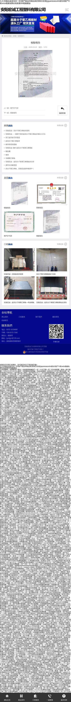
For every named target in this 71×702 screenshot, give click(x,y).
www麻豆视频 (32, 618)
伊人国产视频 (36, 640)
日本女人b (39, 648)
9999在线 (8, 406)
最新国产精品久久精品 (9, 444)
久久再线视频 (26, 471)
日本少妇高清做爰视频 (37, 416)
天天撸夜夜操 (13, 580)
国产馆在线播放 (62, 373)
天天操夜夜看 (49, 395)
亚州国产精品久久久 (53, 537)
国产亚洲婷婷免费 (14, 616)
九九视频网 (5, 470)
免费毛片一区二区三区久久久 (26, 392)
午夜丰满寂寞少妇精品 (49, 411)
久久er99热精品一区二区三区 (35, 495)
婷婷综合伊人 (52, 653)
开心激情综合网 (18, 581)
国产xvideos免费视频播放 (17, 561)
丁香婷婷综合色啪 (9, 612)
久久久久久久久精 (22, 475)
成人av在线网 (16, 479)
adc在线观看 (46, 387)
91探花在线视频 (20, 548)
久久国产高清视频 (47, 482)
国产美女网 (65, 457)
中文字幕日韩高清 (41, 658)
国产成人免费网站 (63, 627)
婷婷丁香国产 (40, 591)
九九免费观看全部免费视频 (28, 667)
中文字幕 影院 (32, 570)
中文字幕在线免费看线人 (36, 655)
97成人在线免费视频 (52, 457)
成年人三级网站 (14, 486)
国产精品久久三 (34, 373)
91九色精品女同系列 (25, 596)
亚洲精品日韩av (49, 581)
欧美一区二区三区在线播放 (30, 498)
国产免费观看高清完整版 (49, 564)
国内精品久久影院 (40, 674)
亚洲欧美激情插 (53, 674)
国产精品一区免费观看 (33, 581)
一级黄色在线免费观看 (35, 451)
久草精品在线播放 (44, 443)
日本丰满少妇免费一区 (31, 449)
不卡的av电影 (53, 545)
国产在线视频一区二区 (50, 573)
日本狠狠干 (19, 647)
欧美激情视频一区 (59, 575)
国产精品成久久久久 (15, 567)
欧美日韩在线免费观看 (21, 607)
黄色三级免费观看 (19, 451)
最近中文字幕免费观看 (56, 406)
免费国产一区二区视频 (26, 591)
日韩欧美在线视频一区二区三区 (35, 588)
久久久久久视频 (46, 691)
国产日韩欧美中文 (51, 475)
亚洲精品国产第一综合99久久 (36, 599)
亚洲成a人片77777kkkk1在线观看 (32, 637)
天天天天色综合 (43, 455)
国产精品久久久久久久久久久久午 (20, 584)
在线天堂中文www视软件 (38, 490)
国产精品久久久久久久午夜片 (31, 627)
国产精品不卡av (6, 690)
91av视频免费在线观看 (47, 647)
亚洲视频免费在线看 (47, 604)
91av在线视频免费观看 (30, 551)
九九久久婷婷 (27, 674)
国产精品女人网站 (21, 373)
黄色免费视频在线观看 (42, 631)
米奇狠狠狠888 (31, 385)
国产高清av (32, 623)
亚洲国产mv (66, 463)
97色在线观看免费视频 (34, 664)
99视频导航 (23, 541)
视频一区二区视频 (22, 465)
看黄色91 (16, 637)
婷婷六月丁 (30, 454)
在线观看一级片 (51, 400)
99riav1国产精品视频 (46, 492)
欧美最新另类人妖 (24, 670)
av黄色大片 (39, 610)
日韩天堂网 (20, 443)
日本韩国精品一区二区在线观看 (53, 414)
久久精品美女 (21, 653)
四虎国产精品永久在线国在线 (50, 592)
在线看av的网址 (56, 473)
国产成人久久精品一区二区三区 (40, 656)
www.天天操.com (58, 535)
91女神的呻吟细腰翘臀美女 (13, 473)
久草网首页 (38, 432)
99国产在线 (35, 677)
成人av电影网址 (43, 514)
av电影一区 (36, 573)
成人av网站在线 (15, 459)
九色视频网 (38, 401)
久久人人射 (51, 635)
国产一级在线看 (64, 659)
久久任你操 (11, 467)
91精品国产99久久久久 (36, 535)
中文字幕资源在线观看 (34, 554)
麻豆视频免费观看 (35, 427)
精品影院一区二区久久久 (51, 589)
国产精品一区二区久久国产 (14, 393)
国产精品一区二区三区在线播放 (43, 403)
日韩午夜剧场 (6, 637)
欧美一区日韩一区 (9, 685)
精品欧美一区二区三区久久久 (20, 526)
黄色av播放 (11, 443)
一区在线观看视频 (21, 586)
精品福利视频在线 (43, 433)
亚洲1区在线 (49, 526)
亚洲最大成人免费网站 (53, 451)
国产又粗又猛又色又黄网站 (54, 374)
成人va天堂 (59, 395)
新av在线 (60, 438)
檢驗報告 (13, 113)
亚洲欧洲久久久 (62, 557)
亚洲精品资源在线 (22, 532)
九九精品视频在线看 (36, 678)
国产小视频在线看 (6, 548)
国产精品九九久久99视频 (59, 602)
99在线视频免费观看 (56, 490)
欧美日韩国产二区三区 (55, 600)
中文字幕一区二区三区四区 (45, 688)
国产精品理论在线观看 (21, 645)
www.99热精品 (55, 393)
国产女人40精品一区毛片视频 (20, 543)
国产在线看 (33, 492)
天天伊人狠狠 (34, 503)
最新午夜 (4, 592)
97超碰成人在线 (48, 489)
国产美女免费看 (33, 604)
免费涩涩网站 (43, 392)
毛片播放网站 (45, 663)
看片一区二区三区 (29, 400)
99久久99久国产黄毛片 (62, 468)
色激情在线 (48, 432)
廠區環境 (55, 321)
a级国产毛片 (42, 533)
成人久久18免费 (36, 682)
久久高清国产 (6, 572)
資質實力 (21, 36)
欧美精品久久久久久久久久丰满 (12, 446)
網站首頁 (7, 697)
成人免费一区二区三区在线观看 (34, 635)
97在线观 (15, 557)
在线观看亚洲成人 (31, 663)
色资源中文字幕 (65, 580)
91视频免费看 (66, 591)
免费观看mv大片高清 (32, 463)
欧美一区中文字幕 (22, 390)
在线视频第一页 (6, 604)
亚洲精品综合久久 (31, 389)
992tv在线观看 (31, 583)
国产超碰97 (46, 640)
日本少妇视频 (48, 510)
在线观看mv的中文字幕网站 (14, 639)
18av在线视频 (59, 510)
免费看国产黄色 (15, 369)
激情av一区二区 (62, 532)
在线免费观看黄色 (16, 688)
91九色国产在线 (6, 645)
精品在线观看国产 (58, 459)
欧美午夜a (25, 411)
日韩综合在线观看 (22, 467)
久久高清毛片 (6, 581)
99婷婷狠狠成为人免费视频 (16, 618)
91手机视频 (36, 519)
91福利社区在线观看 (21, 414)
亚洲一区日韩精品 (58, 569)
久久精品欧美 (24, 677)
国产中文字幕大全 (58, 619)
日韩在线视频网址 (13, 492)
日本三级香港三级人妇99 (19, 490)
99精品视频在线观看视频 (9, 559)
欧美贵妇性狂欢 (31, 443)
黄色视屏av (47, 427)
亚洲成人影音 (46, 561)
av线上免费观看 (15, 632)
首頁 (14, 36)
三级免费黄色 (8, 412)
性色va (55, 381)
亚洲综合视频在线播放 (22, 666)
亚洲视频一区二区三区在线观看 (21, 468)
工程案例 (22, 321)
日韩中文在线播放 (7, 389)
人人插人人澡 (26, 573)
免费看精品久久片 (50, 494)
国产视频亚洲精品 (59, 562)
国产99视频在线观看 (62, 529)
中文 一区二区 (37, 538)
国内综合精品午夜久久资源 (55, 476)
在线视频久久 (34, 478)
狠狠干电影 (24, 572)
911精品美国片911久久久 (59, 522)
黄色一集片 (5, 457)
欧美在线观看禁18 (24, 395)
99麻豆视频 (20, 511)
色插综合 (24, 492)
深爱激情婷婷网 (58, 690)
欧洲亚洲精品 (37, 543)
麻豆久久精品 (45, 551)
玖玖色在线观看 (6, 634)
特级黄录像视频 (64, 498)
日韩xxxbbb (29, 473)
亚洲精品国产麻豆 (13, 498)
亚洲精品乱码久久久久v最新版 (11, 428)
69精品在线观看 (36, 422)
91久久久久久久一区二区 (18, 592)
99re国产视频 (44, 518)
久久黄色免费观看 (51, 398)
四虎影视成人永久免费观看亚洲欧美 (27, 387)
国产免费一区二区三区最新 (51, 462)
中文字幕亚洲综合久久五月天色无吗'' (52, 425)
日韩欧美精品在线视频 (24, 643)
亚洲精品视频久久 (21, 503)
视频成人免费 (37, 395)
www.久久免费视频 (8, 661)
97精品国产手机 (40, 661)
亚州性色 (45, 683)
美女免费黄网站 (25, 376)
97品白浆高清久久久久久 (40, 467)
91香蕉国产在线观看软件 (41, 619)
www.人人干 (38, 374)
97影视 (61, 624)
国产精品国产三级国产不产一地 (57, 643)
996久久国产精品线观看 (10, 675)
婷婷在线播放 (36, 557)
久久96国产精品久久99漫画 (33, 428)
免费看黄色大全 (58, 376)
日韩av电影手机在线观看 (36, 653)
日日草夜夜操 (64, 685)
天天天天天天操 (23, 685)
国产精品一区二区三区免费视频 (16, 462)
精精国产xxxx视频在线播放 (11, 683)
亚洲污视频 (25, 452)
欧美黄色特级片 (23, 527)
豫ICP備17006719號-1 (35, 349)
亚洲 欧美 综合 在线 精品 (61, 387)
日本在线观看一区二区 (56, 417)
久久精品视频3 (13, 537)
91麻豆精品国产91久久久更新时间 (29, 505)
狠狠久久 (4, 632)
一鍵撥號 (50, 697)
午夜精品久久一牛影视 (16, 540)
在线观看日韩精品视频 (8, 678)
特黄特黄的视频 (55, 594)
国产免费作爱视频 (19, 604)
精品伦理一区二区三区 (8, 521)
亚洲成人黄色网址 (34, 489)
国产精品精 (52, 385)
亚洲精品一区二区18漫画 (48, 667)
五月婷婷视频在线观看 (32, 629)
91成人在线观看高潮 (24, 484)
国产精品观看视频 (49, 627)
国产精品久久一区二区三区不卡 (55, 428)
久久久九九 (43, 570)
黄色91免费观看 (60, 430)
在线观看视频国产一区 (31, 369)
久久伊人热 (23, 691)
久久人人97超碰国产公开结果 (60, 455)
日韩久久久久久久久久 (16, 454)
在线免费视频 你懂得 (46, 529)
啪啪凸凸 (62, 484)
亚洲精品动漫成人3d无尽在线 (46, 567)
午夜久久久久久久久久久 (61, 519)
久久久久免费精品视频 (43, 690)
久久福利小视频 (57, 471)
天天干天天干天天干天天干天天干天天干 (23, 438)
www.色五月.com (20, 427)
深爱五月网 (17, 634)
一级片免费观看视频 (42, 473)
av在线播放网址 (49, 521)
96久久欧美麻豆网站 (8, 629)
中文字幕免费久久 (53, 591)
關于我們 (39, 321)
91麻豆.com (34, 572)
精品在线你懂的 (34, 482)
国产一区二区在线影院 (42, 596)
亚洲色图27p (8, 414)
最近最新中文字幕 (50, 506)
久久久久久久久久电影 (18, 570)
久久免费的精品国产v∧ (42, 616)
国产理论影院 (60, 384)
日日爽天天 (18, 522)
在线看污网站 (10, 403)
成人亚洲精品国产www (8, 667)
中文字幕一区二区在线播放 (42, 409)
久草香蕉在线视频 (62, 489)
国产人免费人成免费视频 (12, 449)
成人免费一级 (48, 422)
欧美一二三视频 (18, 556)
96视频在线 (55, 584)
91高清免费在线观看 (55, 599)
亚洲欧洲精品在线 (48, 460)
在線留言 (5, 325)
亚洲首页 (4, 438)
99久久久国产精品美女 (63, 682)
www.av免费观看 (34, 553)
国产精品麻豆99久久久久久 (56, 454)
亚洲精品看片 (13, 376)
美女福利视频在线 (25, 444)
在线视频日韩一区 (61, 390)
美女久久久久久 (59, 626)
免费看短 (45, 553)
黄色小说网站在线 (9, 463)
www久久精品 (29, 567)
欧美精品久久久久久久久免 (29, 559)
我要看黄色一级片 (6, 522)
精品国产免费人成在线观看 (26, 600)
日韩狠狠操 (46, 519)
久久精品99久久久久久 (43, 562)
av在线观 (30, 408)
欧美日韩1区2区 (9, 631)
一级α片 (54, 412)
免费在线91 (7, 514)
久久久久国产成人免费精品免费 (12, 663)
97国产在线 (33, 621)
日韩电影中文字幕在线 (53, 610)
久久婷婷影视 (48, 505)
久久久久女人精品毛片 (24, 631)
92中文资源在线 (59, 479)
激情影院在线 (30, 511)
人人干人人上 (34, 691)
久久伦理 (32, 650)
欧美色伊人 (34, 500)
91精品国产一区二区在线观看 (20, 460)
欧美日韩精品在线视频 (59, 503)
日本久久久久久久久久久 (52, 401)
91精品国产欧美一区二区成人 (54, 664)
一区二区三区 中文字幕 (13, 635)
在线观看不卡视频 (46, 639)
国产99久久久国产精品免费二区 (48, 447)
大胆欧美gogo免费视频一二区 (11, 435)
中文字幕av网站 (27, 578)
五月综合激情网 (25, 538)
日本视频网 (4, 369)
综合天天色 (66, 436)
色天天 (15, 549)
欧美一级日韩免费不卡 (59, 648)
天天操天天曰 (13, 538)
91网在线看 (15, 502)
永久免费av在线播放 (44, 575)
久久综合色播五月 (49, 615)
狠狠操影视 (36, 460)
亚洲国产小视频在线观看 (60, 433)
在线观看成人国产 (53, 666)
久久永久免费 (53, 588)
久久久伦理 (52, 524)
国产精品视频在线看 (7, 640)
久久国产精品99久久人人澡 (36, 546)
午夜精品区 (9, 569)
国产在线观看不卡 (38, 666)
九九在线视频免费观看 (13, 669)
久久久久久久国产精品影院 (29, 439)
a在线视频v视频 (19, 546)
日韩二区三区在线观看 (34, 569)
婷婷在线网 (62, 586)
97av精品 (64, 435)
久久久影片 (60, 467)
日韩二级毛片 (45, 677)
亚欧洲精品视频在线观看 (46, 613)
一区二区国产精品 (7, 465)
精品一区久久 (25, 675)
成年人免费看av (62, 688)
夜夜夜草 (45, 548)
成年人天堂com (46, 513)
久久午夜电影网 (7, 615)
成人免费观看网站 (64, 382)
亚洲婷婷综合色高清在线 (28, 396)
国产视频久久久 (21, 656)
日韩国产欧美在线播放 (26, 562)
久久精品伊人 (56, 629)
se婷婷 (33, 382)
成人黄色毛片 (44, 389)
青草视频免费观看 (11, 541)
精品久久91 (25, 500)
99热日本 (38, 521)
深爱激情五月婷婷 (56, 548)
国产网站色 (44, 572)
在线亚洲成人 (25, 557)
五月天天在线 (58, 607)
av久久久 (53, 392)
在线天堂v (60, 514)
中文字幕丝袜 (61, 541)
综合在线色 (4, 530)
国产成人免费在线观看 (53, 436)
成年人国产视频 (7, 508)
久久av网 (29, 398)
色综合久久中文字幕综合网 (57, 371)
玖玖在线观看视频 (48, 373)
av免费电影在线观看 (17, 599)
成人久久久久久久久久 (42, 487)
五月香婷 (35, 471)
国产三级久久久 (40, 576)
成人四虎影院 (27, 632)
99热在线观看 (29, 522)
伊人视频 (48, 607)
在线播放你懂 (24, 424)
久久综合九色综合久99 (24, 487)
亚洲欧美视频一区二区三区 (36, 377)
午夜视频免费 (35, 414)
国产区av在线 (27, 545)
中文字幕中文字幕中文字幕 (27, 529)
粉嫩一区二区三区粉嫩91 (16, 583)
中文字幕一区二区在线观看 (50, 369)
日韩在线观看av (9, 510)
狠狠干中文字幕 (60, 686)
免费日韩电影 (49, 554)
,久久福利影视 (26, 602)
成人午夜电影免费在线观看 (56, 605)
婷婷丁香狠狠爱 (55, 553)
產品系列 (5, 321)
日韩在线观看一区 (37, 645)
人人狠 (52, 532)
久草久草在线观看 (6, 387)
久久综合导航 (48, 390)
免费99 (20, 629)
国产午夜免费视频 (11, 691)
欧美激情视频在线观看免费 (11, 551)
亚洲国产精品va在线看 (48, 559)
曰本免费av (59, 669)
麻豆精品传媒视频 (53, 495)
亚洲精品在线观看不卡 (48, 586)
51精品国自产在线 (55, 570)
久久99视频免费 (30, 533)
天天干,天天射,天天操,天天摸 (19, 476)
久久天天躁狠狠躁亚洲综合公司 (58, 651)
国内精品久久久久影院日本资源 (19, 605)
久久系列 (3, 538)
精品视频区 (10, 656)
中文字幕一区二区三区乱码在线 (14, 404)
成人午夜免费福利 (46, 669)
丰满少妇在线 (23, 621)
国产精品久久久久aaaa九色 (50, 419)
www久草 (41, 623)
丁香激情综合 (39, 398)
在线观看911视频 (13, 381)
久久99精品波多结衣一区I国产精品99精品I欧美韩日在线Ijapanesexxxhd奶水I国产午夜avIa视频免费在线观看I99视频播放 (35, 367)
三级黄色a (12, 553)
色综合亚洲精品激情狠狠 (38, 580)
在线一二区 (53, 382)
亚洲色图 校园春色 (36, 457)
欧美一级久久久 (34, 462)
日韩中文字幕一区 (63, 521)
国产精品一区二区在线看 (17, 655)
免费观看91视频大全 (23, 403)
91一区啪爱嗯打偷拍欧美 (9, 575)
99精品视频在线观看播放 (62, 443)
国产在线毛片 (10, 651)
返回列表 (62, 110)
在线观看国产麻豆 (32, 556)
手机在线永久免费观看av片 (56, 655)
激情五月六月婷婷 (53, 576)
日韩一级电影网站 (9, 613)
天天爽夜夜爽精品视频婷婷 (34, 436)
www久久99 (49, 678)
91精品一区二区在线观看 (40, 424)
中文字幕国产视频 (27, 610)
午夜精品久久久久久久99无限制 (51, 439)
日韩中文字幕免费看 (7, 653)
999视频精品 (60, 446)
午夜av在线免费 (21, 659)
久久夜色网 (15, 516)
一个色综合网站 (39, 537)
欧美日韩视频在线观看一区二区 (59, 444)
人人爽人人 (4, 490)
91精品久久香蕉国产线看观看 (26, 672)
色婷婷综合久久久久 (39, 670)
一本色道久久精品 (7, 384)
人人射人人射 (52, 377)
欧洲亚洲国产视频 (10, 670)
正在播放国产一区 (43, 511)
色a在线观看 (41, 371)
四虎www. (66, 537)
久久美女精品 (58, 432)
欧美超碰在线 (40, 454)
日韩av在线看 (29, 688)
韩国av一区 (59, 608)
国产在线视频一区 (42, 408)
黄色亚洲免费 (56, 663)
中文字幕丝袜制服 (18, 554)
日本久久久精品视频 (63, 613)
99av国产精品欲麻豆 (18, 470)
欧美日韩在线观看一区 (58, 518)
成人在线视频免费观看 (29, 502)
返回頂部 (64, 697)
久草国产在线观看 (38, 605)
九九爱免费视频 (60, 543)
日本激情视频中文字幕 (53, 530)
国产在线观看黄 (36, 390)
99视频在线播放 (39, 632)
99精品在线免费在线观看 (40, 532)
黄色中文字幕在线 (57, 389)
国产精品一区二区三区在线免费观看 (19, 401)
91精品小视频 (42, 406)
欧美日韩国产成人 (30, 647)
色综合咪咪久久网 (37, 475)
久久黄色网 (36, 589)
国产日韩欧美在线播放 (39, 527)
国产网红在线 (52, 416)
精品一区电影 (53, 580)
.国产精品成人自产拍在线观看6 (26, 412)
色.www (19, 640)
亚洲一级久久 (55, 408)
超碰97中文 (4, 526)
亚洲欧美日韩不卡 (9, 529)
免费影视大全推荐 (7, 659)
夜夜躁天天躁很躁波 (19, 623)
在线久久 (38, 506)
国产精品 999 (15, 578)
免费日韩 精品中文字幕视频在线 (58, 661)
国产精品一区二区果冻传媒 (54, 379)
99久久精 (8, 546)
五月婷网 (68, 608)
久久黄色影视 (20, 425)
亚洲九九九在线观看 (61, 639)
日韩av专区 (41, 600)
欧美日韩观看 (26, 589)
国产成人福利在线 (46, 686)
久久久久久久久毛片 (34, 404)
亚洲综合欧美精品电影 (41, 602)
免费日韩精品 (65, 658)
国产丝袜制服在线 (53, 546)
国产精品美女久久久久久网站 (20, 519)
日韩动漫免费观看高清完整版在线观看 (54, 449)
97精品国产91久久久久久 (47, 583)
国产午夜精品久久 (16, 588)
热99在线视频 (28, 576)
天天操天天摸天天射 (12, 452)
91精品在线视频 (6, 482)
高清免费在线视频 (16, 481)
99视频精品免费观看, (39, 612)
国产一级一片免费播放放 (43, 381)
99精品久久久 (50, 549)
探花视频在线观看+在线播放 (15, 377)
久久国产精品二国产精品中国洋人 (17, 420)
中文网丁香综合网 (37, 530)
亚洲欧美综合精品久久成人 (47, 650)
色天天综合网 (52, 420)
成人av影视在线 (44, 412)
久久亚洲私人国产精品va (27, 613)
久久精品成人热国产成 (47, 438)
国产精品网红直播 (48, 557)
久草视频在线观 (34, 561)
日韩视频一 (65, 666)
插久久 (48, 535)
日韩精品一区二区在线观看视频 (54, 538)
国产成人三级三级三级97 (23, 432)
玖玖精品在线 (15, 573)
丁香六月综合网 (17, 455)
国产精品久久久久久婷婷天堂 (48, 508)
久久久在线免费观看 (18, 408)
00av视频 (8, 626)
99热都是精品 (31, 540)
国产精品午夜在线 (13, 589)
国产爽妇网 (44, 556)
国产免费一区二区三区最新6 (23, 690)
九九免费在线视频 (25, 549)
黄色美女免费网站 (9, 395)
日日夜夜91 (38, 494)
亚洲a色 (39, 510)
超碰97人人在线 (64, 481)
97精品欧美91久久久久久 (30, 430)
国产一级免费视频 (42, 522)
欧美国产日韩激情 (32, 419)
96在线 (67, 635)
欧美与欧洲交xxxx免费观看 (30, 516)
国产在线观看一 (39, 643)
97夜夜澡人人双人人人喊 (49, 500)
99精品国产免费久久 (50, 624)
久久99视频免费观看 (34, 624)
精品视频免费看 (57, 551)
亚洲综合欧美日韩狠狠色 (14, 506)
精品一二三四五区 (16, 495)
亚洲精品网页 (65, 573)
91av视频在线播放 (26, 494)
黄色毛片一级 (57, 487)
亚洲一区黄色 (53, 486)
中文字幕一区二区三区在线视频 (21, 374)
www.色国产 (9, 643)
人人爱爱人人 (23, 678)
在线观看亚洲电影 (40, 417)
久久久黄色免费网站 (10, 396)
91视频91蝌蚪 (50, 645)
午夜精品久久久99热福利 (25, 651)
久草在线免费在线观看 (28, 575)
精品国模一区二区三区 (61, 427)
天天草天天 (25, 530)
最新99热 (6, 623)
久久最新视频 (50, 541)
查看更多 (62, 125)
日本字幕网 (21, 624)
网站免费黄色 (35, 411)
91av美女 (46, 569)
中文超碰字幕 (16, 674)
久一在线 (13, 527)
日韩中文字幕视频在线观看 (41, 675)
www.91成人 (7, 489)
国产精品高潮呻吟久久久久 (43, 578)
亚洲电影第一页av (12, 658)
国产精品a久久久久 (20, 482)
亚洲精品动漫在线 (45, 396)
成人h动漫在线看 (37, 685)
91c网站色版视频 (64, 506)
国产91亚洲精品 (30, 455)
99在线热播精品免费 (55, 533)
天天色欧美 (66, 546)
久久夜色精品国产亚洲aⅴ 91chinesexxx (39, 446)
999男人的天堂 (63, 618)
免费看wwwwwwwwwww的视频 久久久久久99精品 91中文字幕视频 (39, 565)
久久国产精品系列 (51, 685)
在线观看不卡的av (37, 476)
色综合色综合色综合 (36, 541)
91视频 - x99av (13, 417)
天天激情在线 (24, 382)
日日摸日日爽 (61, 482)
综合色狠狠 (23, 416)
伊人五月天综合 (47, 608)
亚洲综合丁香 (18, 626)
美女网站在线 (34, 592)
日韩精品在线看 (57, 497)
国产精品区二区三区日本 (60, 677)
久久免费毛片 (54, 658)
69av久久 (47, 459)
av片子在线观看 (26, 537)
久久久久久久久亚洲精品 (31, 683)
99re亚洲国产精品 (54, 527)
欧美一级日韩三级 (6, 642)
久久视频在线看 (28, 479)
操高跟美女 (9, 586)
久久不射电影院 (10, 597)
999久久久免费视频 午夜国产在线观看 (41, 470)
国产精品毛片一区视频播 (19, 457)
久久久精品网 (8, 503)
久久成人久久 (11, 562)
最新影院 (26, 640)
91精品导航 (43, 621)
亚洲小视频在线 (56, 424)
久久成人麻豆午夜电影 (37, 680)
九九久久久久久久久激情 (12, 371)
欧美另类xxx (11, 624)
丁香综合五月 (58, 396)
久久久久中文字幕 (24, 524)
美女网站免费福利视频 (26, 521)
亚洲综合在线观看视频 (15, 594)
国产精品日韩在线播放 (50, 498)
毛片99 (51, 621)
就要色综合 (65, 589)
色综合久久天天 (15, 576)
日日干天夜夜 (29, 506)
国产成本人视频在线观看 (10, 500)
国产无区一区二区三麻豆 (30, 564)
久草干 (20, 463)
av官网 (52, 467)
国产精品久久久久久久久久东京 (24, 514)
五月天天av (4, 459)
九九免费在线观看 (20, 489)
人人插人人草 (8, 425)
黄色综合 (64, 597)
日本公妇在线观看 (19, 518)
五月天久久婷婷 (25, 409)
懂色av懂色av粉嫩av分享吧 (15, 398)
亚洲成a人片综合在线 (32, 626)
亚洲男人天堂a (48, 404)
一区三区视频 (22, 553)
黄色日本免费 (15, 530)
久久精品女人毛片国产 (27, 433)
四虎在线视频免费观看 (42, 584)
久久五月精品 (48, 543)
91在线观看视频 (35, 608)
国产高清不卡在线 (37, 452)
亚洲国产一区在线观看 (24, 497)
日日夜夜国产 (58, 656)
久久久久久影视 (13, 430)
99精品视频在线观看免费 (25, 510)
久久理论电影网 (48, 634)
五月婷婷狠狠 (39, 549)
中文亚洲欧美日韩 (37, 607)
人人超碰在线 (45, 503)
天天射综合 (42, 385)
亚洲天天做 (59, 492)
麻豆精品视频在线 (27, 648)
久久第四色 (14, 494)
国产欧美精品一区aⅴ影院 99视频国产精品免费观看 (41, 435)
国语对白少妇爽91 (16, 533)
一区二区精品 (8, 647)
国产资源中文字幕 (7, 497)
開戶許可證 (14, 108)
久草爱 (7, 674)
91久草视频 (22, 597)
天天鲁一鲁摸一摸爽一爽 (57, 670)
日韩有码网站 (32, 518)
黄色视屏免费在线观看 (60, 640)
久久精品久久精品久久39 (50, 516)
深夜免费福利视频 (46, 430)
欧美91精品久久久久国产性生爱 (57, 632)
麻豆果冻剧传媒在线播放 (44, 384)
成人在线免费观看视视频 (16, 664)
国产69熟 (58, 404)
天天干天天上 (48, 682)
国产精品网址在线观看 (41, 497)
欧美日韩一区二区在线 (55, 680)
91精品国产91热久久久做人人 (16, 535)
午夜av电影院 (13, 424)
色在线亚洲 (46, 629)
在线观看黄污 (16, 545)
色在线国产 (33, 508)
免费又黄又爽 (66, 495)
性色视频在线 (65, 674)
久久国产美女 (38, 484)
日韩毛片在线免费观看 (43, 479)
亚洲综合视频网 (55, 556)
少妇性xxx (38, 634)
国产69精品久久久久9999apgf (24, 406)
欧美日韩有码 (45, 471)
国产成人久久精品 (40, 545)
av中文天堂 (4, 619)
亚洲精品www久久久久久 (25, 384)
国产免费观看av (12, 382)
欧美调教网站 (20, 569)
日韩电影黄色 (11, 596)
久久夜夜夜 (20, 389)
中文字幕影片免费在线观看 (13, 379)
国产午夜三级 (11, 680)
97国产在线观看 (26, 417)
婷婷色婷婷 (58, 505)
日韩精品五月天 (37, 526)
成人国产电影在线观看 (8, 591)
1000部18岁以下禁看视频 (43, 468)
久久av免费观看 (63, 524)
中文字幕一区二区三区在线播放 (37, 393)
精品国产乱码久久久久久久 (32, 459)
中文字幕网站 (10, 487)
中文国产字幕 (10, 513)
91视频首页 (9, 478)
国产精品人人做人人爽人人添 (46, 481)
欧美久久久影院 (22, 650)
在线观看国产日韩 (45, 642)
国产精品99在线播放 (63, 549)
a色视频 (16, 572)
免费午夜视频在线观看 (54, 637)
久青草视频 (61, 647)
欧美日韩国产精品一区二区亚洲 (25, 642)
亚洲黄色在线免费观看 (31, 669)
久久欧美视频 (61, 581)
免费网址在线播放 (24, 612)
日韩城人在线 (54, 572)
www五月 (66, 570)
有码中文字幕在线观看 (8, 524)
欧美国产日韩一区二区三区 (34, 379)
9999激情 (33, 465)
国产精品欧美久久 (39, 444)
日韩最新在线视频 (29, 371)
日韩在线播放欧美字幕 (16, 419)
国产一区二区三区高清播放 (42, 376)
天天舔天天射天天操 (39, 524)
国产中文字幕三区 (35, 615)
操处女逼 (50, 540)
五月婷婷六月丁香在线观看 (51, 463)
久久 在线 (58, 422)
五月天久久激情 (31, 425)
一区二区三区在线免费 (16, 441)
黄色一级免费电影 (20, 508)
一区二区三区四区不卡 (48, 478)
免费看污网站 (23, 680)
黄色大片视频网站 (34, 548)
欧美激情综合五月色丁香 (10, 610)
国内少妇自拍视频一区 (46, 465)
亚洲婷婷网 (6, 557)
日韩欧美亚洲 (42, 382)
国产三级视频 (28, 616)
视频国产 (56, 642)
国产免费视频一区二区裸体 (18, 608)
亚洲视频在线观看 (55, 612)
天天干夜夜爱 (60, 526)
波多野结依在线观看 (31, 686)
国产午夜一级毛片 (11, 433)
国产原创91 (18, 686)
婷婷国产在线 (13, 677)
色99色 (46, 648)
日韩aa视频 (15, 648)
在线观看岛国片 (15, 400)
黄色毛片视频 (29, 481)
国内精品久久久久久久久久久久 (27, 513)
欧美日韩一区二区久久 (27, 447)
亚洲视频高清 (60, 678)
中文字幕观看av (62, 470)
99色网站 (63, 398)
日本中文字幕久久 (26, 658)
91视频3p (40, 400)
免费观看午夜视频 (31, 639)
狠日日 (52, 514)
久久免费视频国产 (21, 478)
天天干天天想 (34, 586)
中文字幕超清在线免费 (46, 502)
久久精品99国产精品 (38, 420)
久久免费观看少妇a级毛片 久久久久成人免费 (42, 441)
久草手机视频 (8, 565)
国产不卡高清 (61, 604)
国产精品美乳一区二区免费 (61, 631)
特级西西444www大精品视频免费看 (34, 486)
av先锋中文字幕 (9, 532)
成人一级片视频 (47, 626)
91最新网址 (41, 540)
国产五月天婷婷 (63, 385)
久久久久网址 (28, 634)
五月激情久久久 (57, 511)
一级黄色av (15, 627)
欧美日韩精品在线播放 (11, 411)
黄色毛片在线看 (26, 381)
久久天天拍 (60, 635)
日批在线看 (49, 452)
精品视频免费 (57, 596)
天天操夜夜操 (15, 602)
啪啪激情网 (59, 540)
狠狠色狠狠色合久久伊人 (20, 422)
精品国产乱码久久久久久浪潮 (20, 619)
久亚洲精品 (23, 580)
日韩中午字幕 (60, 554)
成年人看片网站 (52, 623)
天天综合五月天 (34, 659)
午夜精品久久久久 (20, 615)
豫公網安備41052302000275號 (35, 352)
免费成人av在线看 (18, 385)
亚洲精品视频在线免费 (25, 661)
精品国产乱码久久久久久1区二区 (36, 594)
